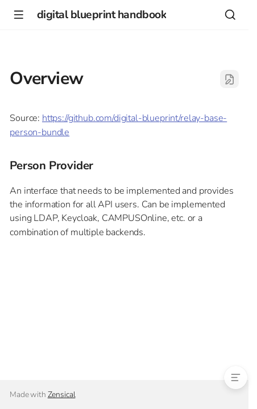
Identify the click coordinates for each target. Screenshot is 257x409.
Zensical (62, 394)
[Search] (230, 14)
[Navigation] (18, 14)
